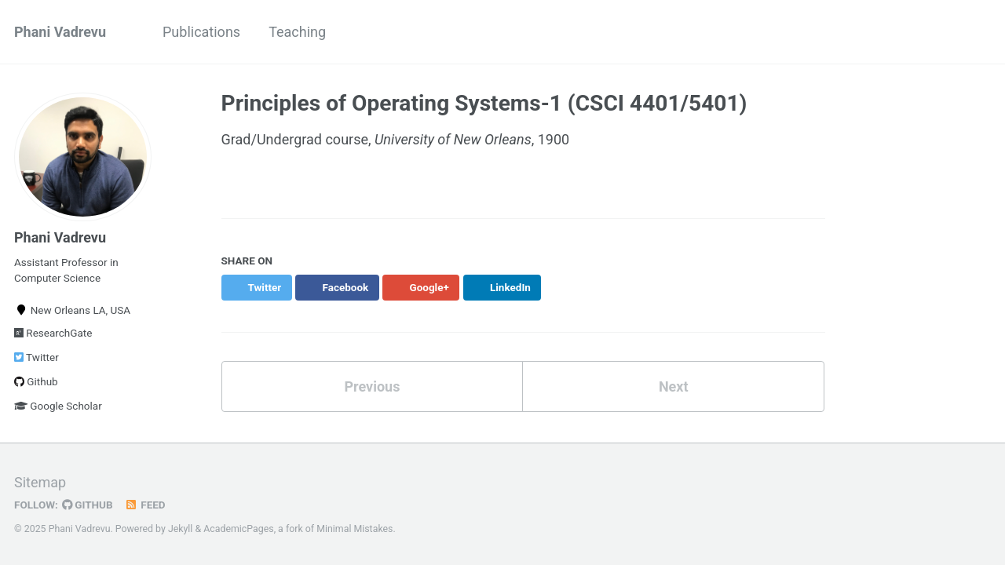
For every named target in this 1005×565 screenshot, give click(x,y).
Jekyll (180, 528)
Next (674, 386)
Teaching (297, 32)
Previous (372, 386)
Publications (201, 32)
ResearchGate (53, 332)
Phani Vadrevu (60, 32)
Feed (145, 504)
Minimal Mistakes (354, 528)
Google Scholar (58, 405)
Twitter (36, 357)
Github (36, 381)
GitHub (87, 504)
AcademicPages (238, 528)
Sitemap (40, 482)
